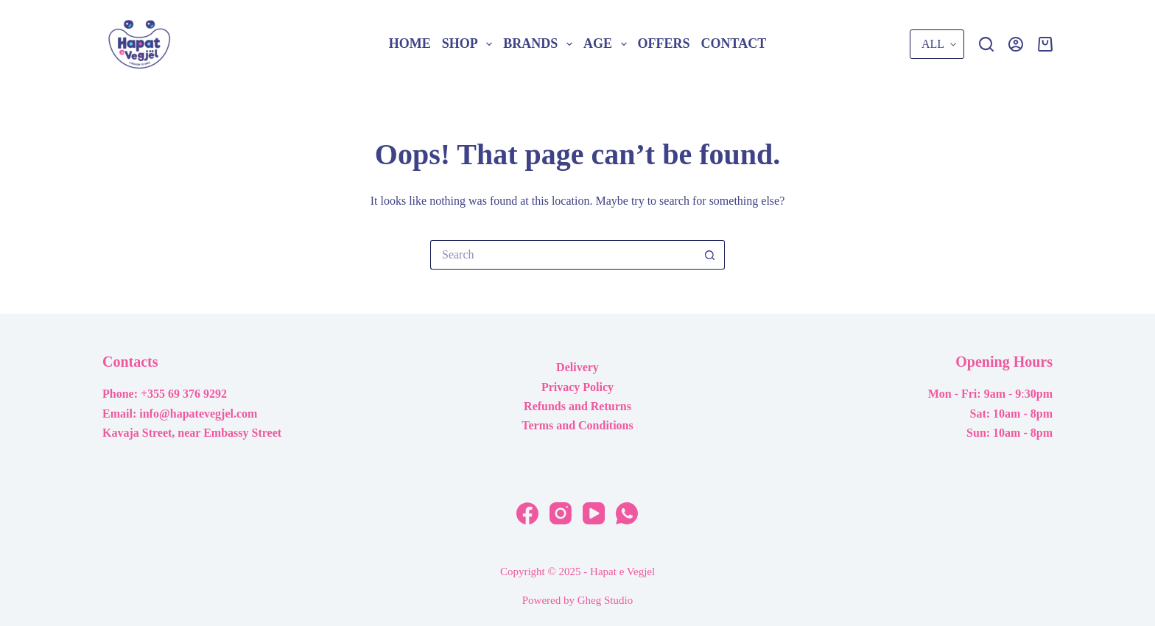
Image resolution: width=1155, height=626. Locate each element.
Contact (734, 43)
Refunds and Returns (577, 406)
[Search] (986, 44)
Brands (540, 44)
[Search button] (710, 255)
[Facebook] (527, 513)
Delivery (577, 367)
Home (410, 43)
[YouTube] (594, 513)
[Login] (1015, 44)
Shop (470, 44)
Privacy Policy (577, 387)
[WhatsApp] (627, 513)
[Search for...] (562, 255)
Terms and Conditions (577, 425)
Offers (664, 43)
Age (607, 44)
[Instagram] (561, 513)
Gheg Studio (605, 600)
